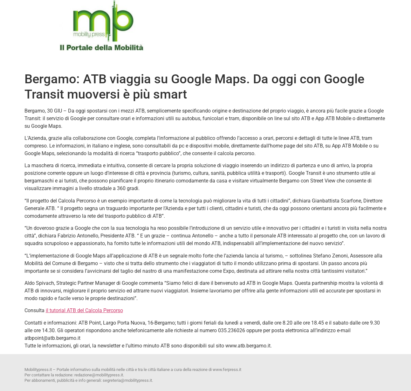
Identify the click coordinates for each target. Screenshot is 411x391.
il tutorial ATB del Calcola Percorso (84, 310)
